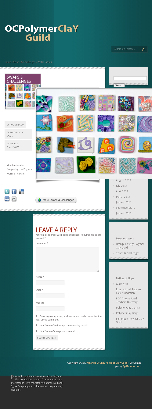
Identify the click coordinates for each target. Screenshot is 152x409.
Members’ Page (12, 51)
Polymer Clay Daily (127, 313)
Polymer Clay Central (128, 307)
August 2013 (123, 180)
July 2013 (121, 185)
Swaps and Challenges (15, 51)
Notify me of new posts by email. (58, 336)
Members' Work (125, 238)
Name (40, 281)
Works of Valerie (15, 173)
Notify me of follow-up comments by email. (63, 330)
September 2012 (125, 207)
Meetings (9, 51)
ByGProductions (132, 371)
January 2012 (124, 213)
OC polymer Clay (15, 125)
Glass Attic (122, 283)
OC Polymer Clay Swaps (15, 134)
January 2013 (124, 202)
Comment (42, 243)
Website (40, 307)
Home (6, 51)
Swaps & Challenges (24, 62)
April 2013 (122, 191)
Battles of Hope (125, 278)
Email (39, 294)
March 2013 (123, 196)
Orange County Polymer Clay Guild (107, 367)
